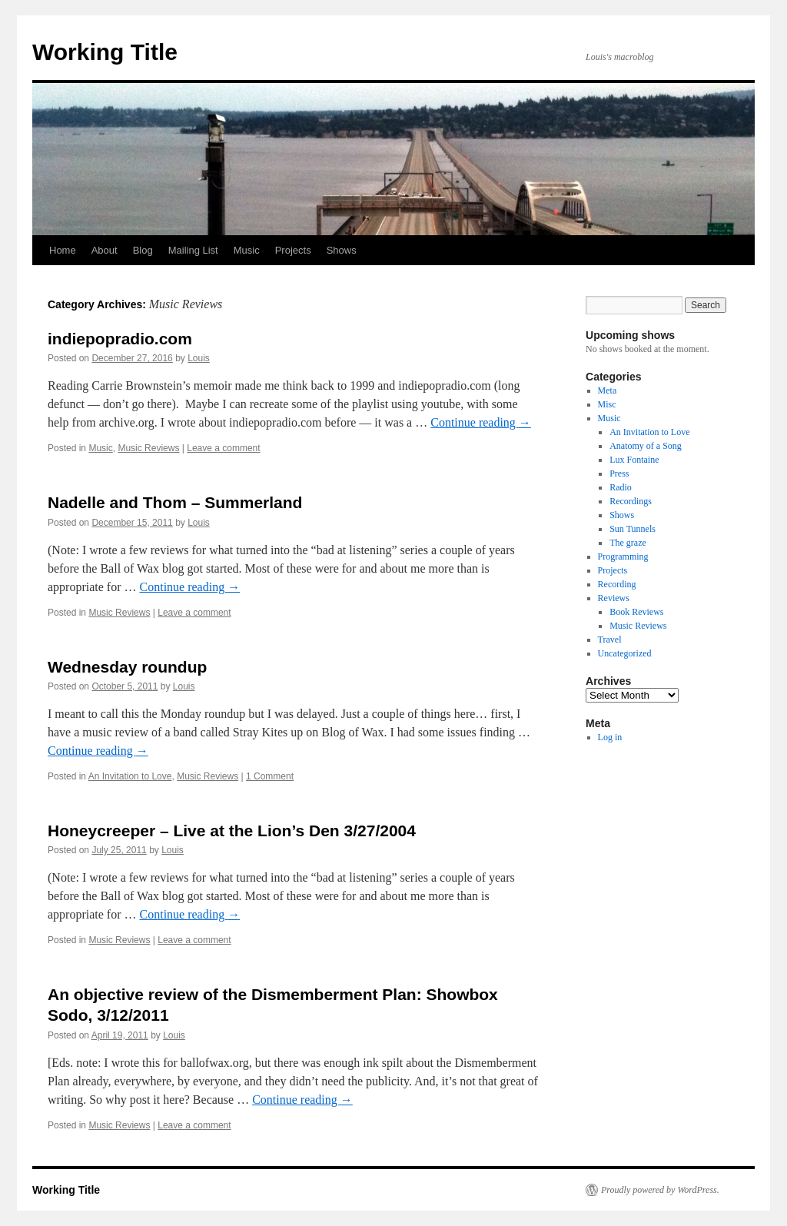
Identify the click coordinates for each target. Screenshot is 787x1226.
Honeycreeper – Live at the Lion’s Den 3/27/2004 (232, 830)
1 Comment (270, 776)
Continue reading (480, 422)
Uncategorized (625, 653)
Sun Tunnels (632, 528)
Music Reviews (148, 448)
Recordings (630, 501)
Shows (342, 250)
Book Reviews (636, 611)
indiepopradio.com (120, 338)
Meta (607, 390)
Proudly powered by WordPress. (660, 1189)
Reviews (613, 598)
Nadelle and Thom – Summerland (175, 502)
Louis (199, 358)
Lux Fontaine (634, 459)
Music (247, 250)
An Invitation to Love (130, 776)
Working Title (105, 52)
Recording (617, 584)
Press (619, 473)
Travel (610, 639)
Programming (623, 556)
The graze (627, 542)
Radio (620, 487)
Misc (607, 404)
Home (62, 250)
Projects (293, 250)
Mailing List (193, 250)
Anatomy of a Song (645, 445)
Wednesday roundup (127, 667)
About (104, 250)
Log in (610, 737)
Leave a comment (223, 448)
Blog (143, 250)
